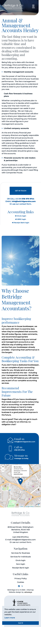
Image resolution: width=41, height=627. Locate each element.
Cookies (20, 582)
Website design (15, 592)
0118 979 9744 (19, 450)
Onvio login (20, 216)
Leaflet (21, 506)
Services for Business (20, 553)
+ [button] (3, 467)
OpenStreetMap (29, 506)
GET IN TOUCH (20, 191)
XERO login (20, 219)
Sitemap (30, 590)
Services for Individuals (20, 557)
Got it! (20, 623)
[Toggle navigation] (33, 6)
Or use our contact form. (20, 204)
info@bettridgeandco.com (24, 442)
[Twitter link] (22, 586)
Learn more (9, 618)
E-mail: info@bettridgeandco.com (20, 540)
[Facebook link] (19, 586)
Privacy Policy (20, 579)
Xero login (20, 564)
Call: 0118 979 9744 (20, 537)
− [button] (3, 470)
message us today (21, 458)
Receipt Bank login (20, 223)
